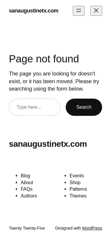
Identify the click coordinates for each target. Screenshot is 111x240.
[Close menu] (96, 11)
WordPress (92, 228)
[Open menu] (79, 11)
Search (83, 107)
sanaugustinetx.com (33, 11)
